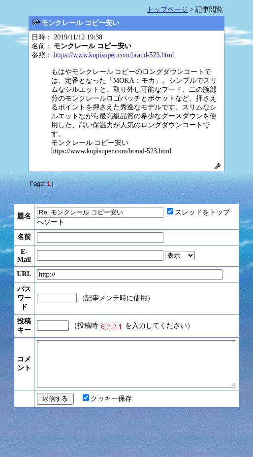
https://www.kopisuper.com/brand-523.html (114, 55)
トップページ (167, 9)
